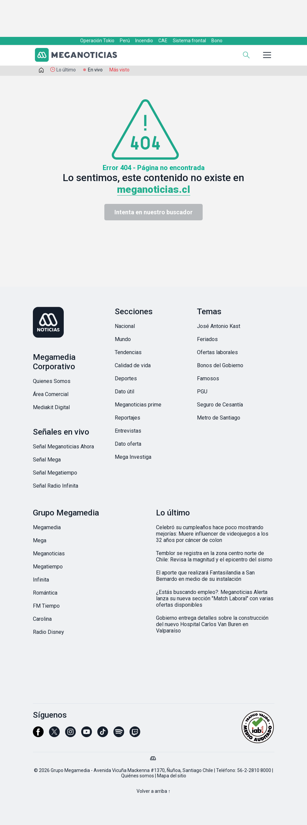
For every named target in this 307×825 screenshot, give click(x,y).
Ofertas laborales (217, 352)
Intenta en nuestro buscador (153, 212)
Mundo (123, 339)
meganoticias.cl (153, 189)
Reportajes (127, 418)
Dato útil (124, 391)
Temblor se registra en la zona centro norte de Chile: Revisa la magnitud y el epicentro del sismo (214, 556)
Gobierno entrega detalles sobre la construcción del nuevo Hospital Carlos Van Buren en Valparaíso (212, 624)
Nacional (125, 326)
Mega (39, 540)
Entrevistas (128, 431)
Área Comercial (50, 394)
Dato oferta (128, 444)
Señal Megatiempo (55, 473)
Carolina (42, 619)
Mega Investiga (133, 457)
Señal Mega (47, 459)
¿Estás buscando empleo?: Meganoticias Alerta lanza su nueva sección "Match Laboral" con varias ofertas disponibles (214, 598)
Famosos (208, 378)
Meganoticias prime (138, 404)
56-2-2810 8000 (254, 770)
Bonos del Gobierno (220, 365)
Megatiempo (48, 566)
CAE (162, 40)
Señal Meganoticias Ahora (63, 446)
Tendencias (128, 352)
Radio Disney (48, 632)
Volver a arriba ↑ (153, 791)
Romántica (45, 593)
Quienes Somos (51, 381)
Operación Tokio (97, 40)
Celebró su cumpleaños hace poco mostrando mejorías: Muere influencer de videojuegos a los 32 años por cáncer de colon (212, 533)
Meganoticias (49, 553)
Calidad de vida (133, 365)
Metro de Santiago (218, 418)
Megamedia (47, 527)
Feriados (207, 339)
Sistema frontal (189, 40)
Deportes (126, 378)
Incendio (144, 40)
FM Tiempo (46, 606)
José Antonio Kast (218, 326)
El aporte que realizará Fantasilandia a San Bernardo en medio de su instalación (205, 575)
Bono (216, 40)
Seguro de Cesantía (220, 404)
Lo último (66, 69)
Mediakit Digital (51, 407)
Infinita (41, 579)
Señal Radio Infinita (55, 486)
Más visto (119, 69)
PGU (202, 391)
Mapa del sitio (171, 775)
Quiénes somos (137, 775)
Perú (125, 40)
